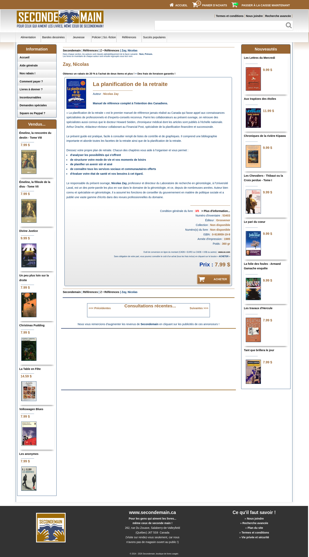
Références (129, 37)
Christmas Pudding (32, 325)
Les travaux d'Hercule (258, 308)
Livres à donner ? (31, 89)
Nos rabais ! (27, 73)
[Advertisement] (115, 358)
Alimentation (28, 37)
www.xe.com (224, 252)
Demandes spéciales (33, 105)
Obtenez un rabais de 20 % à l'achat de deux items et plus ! (99, 73)
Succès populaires (154, 37)
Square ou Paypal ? (32, 113)
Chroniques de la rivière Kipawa (265, 135)
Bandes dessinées (53, 37)
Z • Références (109, 50)
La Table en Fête (30, 368)
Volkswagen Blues (31, 409)
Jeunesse (79, 37)
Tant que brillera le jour (259, 350)
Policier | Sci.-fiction (104, 37)
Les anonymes (28, 453)
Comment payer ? (31, 81)
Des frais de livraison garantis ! (156, 73)
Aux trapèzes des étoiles (260, 98)
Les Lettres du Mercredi (259, 57)
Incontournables (30, 97)
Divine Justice (28, 230)
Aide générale (29, 65)
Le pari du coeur (254, 221)
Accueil (25, 57)
